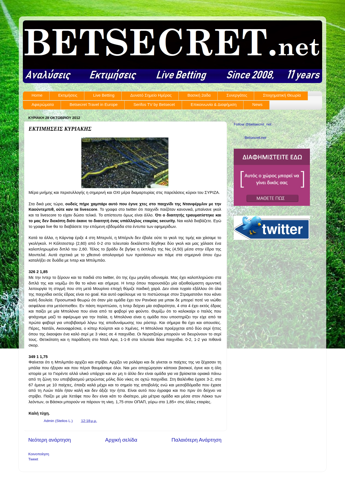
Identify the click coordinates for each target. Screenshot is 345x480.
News (257, 104)
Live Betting (103, 95)
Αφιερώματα (43, 104)
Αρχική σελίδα (121, 440)
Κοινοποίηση (38, 454)
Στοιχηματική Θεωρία (282, 95)
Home (37, 95)
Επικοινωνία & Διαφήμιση (214, 104)
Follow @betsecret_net (252, 124)
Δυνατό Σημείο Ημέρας (151, 95)
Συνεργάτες (236, 95)
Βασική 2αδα (199, 95)
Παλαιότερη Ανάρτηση (196, 440)
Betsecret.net (255, 138)
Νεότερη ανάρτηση (49, 440)
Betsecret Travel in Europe (94, 104)
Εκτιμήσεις (67, 95)
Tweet (33, 459)
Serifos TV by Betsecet (154, 104)
